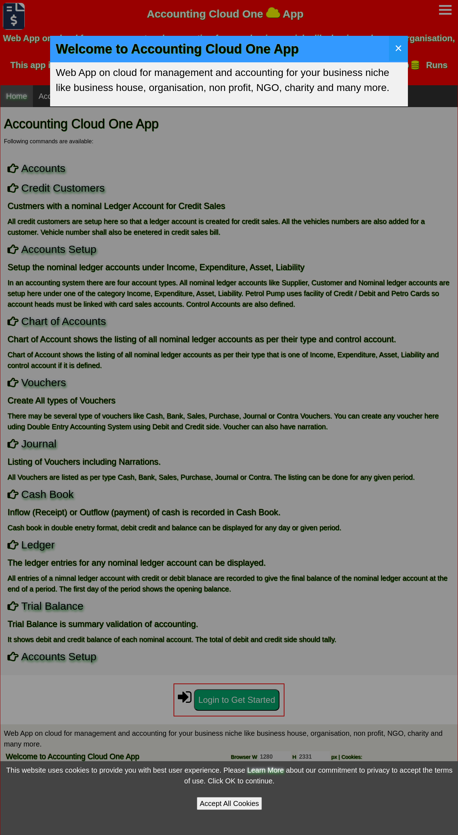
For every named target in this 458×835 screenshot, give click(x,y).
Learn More (265, 770)
